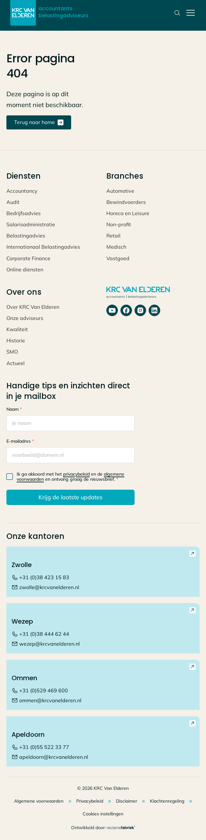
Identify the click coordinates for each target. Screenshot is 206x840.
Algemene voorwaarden (38, 801)
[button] (189, 12)
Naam (14, 409)
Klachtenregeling (167, 801)
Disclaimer (126, 801)
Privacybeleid (89, 801)
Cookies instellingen (103, 814)
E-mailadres (20, 441)
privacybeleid (76, 474)
